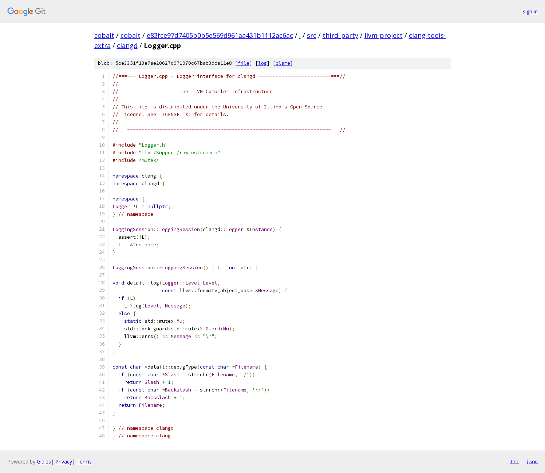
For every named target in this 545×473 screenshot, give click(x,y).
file (243, 63)
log (262, 63)
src (311, 35)
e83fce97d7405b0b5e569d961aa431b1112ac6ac (220, 35)
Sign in (530, 11)
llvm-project (383, 35)
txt (514, 461)
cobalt (104, 35)
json (532, 461)
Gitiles (44, 461)
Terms (84, 461)
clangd (127, 45)
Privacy (63, 461)
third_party (340, 35)
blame (283, 63)
